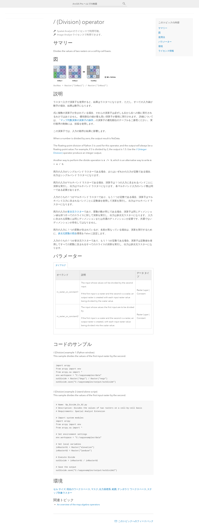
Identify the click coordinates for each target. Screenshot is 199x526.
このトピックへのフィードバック (135, 520)
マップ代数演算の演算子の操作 (76, 120)
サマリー (162, 28)
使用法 (161, 37)
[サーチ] (124, 3)
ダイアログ (60, 264)
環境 (160, 46)
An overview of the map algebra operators (78, 504)
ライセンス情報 (166, 51)
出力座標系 (105, 488)
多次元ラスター (75, 211)
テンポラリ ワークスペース (131, 488)
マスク (94, 488)
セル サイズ (59, 488)
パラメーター (165, 41)
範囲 (114, 488)
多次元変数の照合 (67, 232)
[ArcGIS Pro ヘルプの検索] (97, 3)
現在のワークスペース (78, 488)
